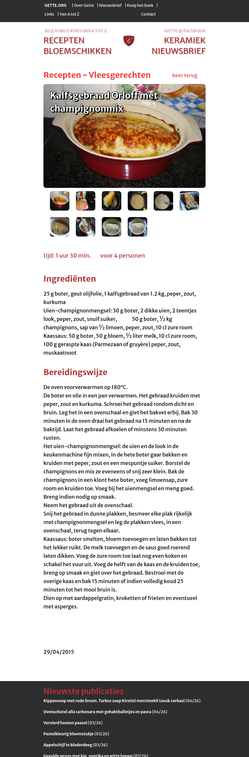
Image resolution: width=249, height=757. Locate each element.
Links (49, 14)
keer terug (184, 75)
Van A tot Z (69, 14)
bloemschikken (77, 51)
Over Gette (84, 5)
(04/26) (121, 700)
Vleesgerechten (120, 75)
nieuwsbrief (179, 51)
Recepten (62, 75)
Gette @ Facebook (185, 30)
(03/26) (72, 722)
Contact (148, 14)
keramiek (185, 40)
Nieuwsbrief (110, 5)
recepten (64, 40)
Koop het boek (140, 5)
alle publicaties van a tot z (75, 30)
